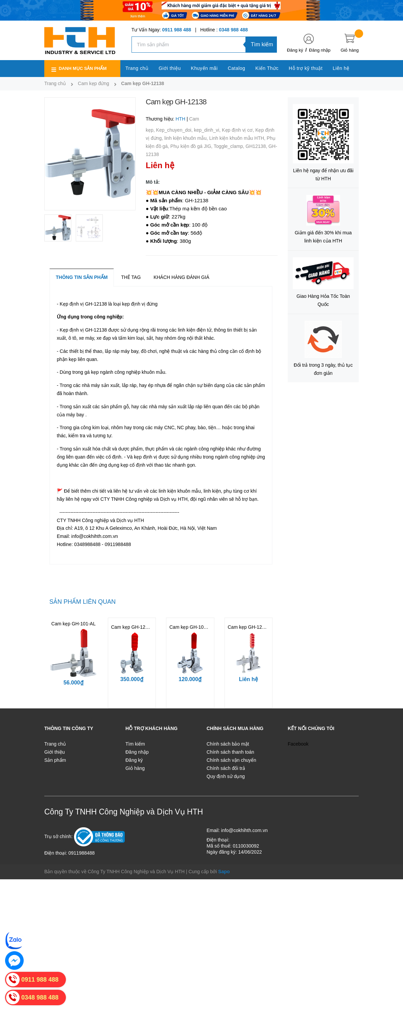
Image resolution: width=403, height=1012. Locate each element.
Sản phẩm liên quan (82, 601)
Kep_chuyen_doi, (175, 130)
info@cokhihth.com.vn (244, 830)
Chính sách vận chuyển (231, 760)
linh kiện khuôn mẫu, (186, 138)
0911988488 (81, 853)
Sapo (224, 871)
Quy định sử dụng (226, 776)
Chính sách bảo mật (228, 744)
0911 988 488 (176, 29)
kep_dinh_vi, (208, 130)
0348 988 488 (233, 29)
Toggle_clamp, (229, 146)
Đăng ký (295, 50)
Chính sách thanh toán (230, 752)
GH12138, (256, 146)
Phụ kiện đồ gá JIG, (192, 146)
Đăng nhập (319, 50)
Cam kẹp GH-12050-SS (136, 627)
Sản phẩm (55, 760)
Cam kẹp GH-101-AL (73, 623)
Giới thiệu (54, 752)
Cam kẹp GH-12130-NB (253, 627)
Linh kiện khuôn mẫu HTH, (238, 138)
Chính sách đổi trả (226, 768)
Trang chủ (55, 744)
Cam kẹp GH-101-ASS (193, 627)
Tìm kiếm (262, 44)
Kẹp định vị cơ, (238, 130)
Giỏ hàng (135, 768)
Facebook (298, 744)
